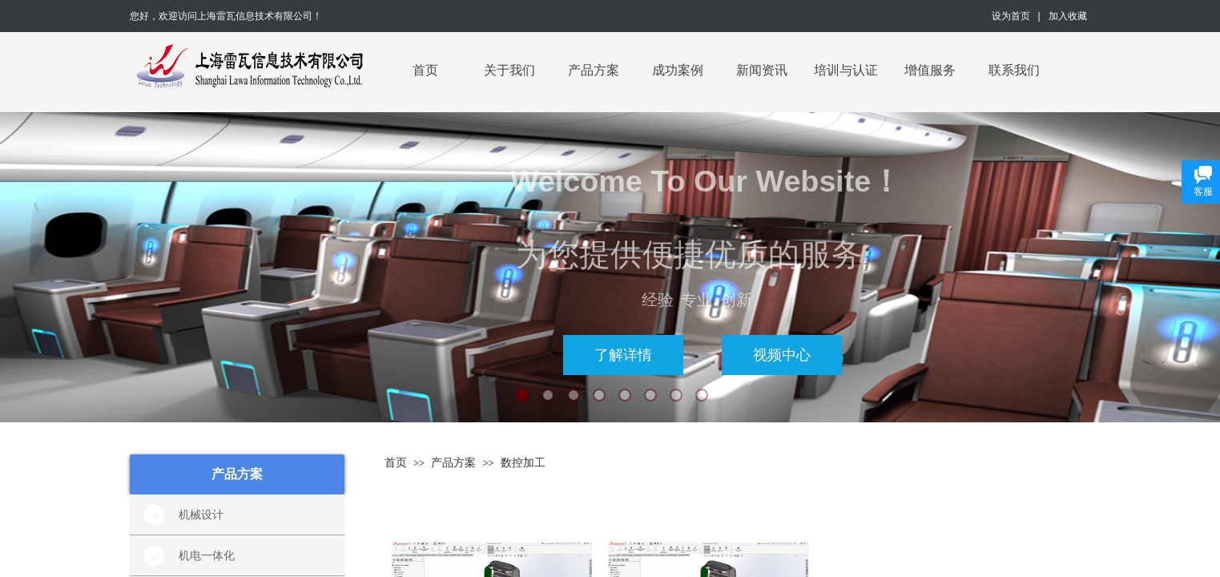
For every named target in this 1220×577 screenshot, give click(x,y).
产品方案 (593, 70)
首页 (425, 70)
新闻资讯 (761, 70)
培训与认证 (846, 70)
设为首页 (1011, 16)
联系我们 (1014, 70)
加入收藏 (1068, 16)
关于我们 (509, 70)
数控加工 (523, 462)
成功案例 (677, 70)
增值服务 (930, 70)
